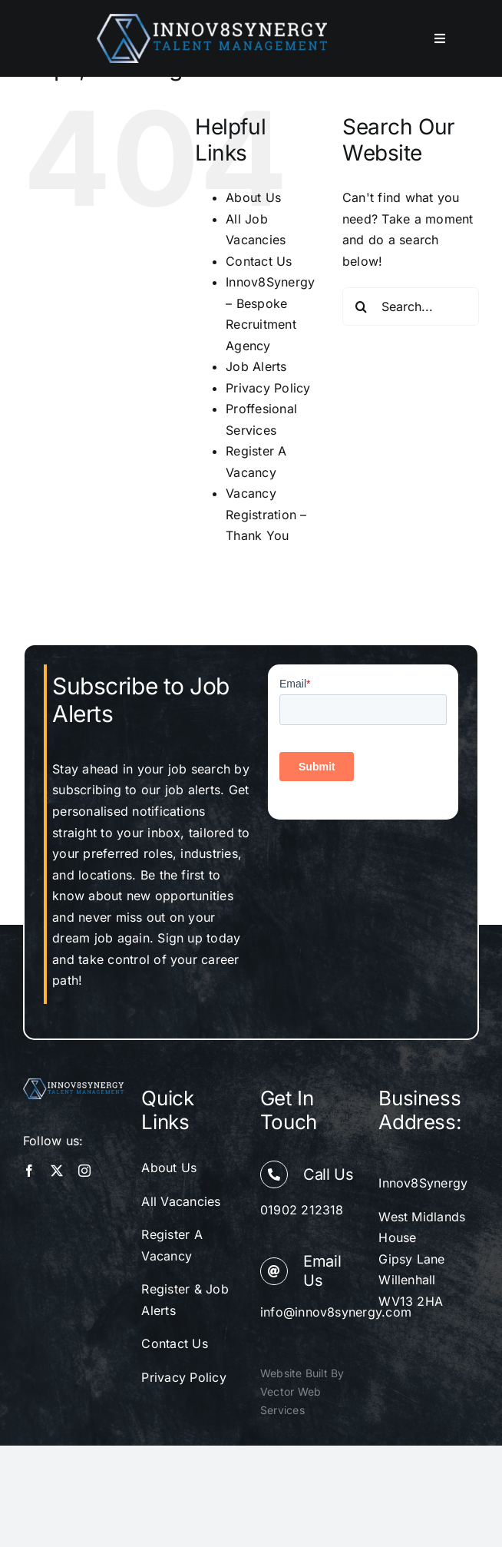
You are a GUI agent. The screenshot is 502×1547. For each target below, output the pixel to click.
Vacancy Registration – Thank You (266, 514)
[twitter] (57, 1170)
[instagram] (84, 1170)
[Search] (361, 306)
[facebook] (29, 1170)
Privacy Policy (268, 388)
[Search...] (410, 306)
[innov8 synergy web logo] (212, 20)
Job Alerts (256, 366)
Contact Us (259, 261)
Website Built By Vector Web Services (302, 1391)
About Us (253, 197)
